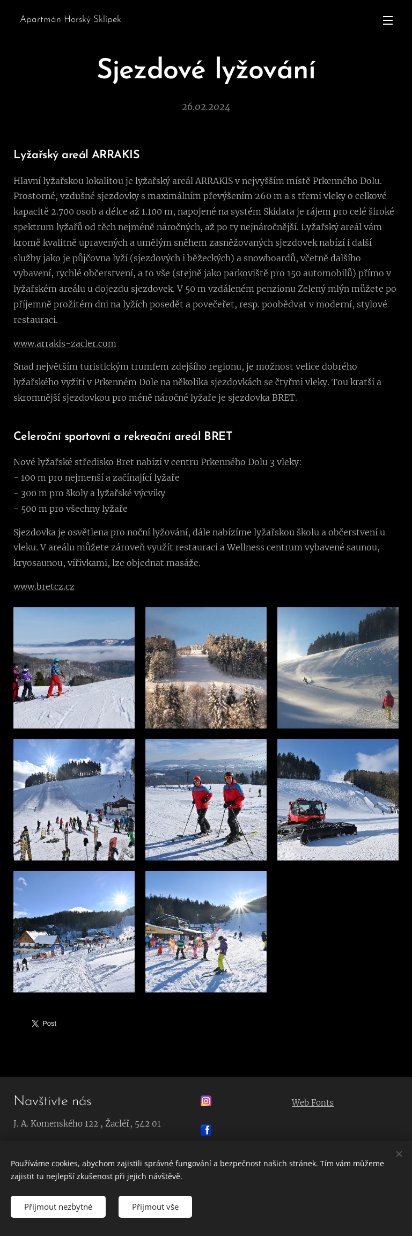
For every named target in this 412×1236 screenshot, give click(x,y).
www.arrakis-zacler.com (64, 342)
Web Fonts (313, 1103)
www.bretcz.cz (44, 585)
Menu (388, 20)
